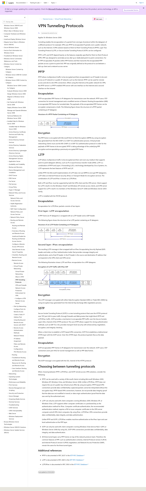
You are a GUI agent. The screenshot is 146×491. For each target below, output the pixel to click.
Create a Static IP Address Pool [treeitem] (19, 316)
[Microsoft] (3, 2)
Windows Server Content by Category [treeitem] (14, 70)
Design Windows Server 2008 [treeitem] (16, 94)
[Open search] (136, 3)
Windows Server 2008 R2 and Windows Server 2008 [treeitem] (13, 26)
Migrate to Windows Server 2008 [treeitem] (15, 98)
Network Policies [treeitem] (19, 336)
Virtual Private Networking (63, 19)
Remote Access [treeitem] (18, 263)
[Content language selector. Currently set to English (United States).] (11, 488)
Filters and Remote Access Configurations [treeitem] (19, 346)
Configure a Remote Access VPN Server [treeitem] (18, 245)
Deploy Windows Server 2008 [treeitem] (16, 107)
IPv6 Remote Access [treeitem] (20, 352)
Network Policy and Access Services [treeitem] (17, 199)
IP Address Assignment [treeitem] (17, 340)
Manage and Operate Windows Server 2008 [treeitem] (17, 111)
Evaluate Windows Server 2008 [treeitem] (17, 91)
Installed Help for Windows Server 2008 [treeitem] (17, 128)
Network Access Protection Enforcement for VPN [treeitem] (20, 291)
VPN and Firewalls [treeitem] (20, 285)
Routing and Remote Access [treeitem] (18, 227)
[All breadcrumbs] (40, 19)
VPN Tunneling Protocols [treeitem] (20, 281)
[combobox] (13, 21)
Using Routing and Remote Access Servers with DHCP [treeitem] (20, 322)
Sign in (141, 3)
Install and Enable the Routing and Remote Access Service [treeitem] (18, 238)
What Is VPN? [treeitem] (19, 277)
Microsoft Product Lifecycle (58, 9)
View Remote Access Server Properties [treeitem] (18, 250)
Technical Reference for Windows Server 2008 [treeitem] (14, 117)
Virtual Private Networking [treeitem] (19, 272)
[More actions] (106, 19)
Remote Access (48, 19)
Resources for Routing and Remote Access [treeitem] (19, 364)
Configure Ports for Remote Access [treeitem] (20, 310)
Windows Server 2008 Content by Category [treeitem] (16, 87)
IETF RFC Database (76, 455)
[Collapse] (25, 17)
